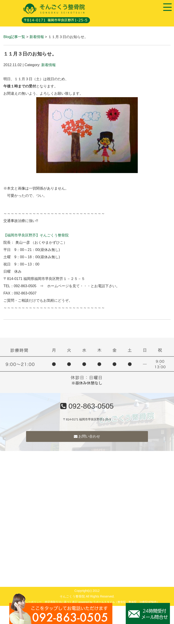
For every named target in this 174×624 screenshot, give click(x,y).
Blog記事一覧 (14, 37)
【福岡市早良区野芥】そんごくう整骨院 (36, 235)
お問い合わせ (87, 436)
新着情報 (36, 37)
